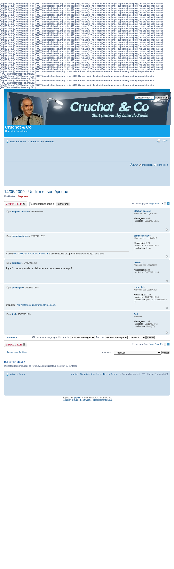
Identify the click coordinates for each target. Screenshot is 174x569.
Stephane (23, 196)
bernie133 (17, 263)
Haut (167, 229)
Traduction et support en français (77, 400)
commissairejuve (20, 236)
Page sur (155, 203)
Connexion (162, 165)
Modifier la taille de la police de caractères (165, 141)
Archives (49, 141)
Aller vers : (106, 352)
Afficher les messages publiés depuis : (63, 337)
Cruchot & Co (35, 141)
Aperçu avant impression (158, 141)
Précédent (12, 337)
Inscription (147, 165)
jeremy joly (17, 288)
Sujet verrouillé (15, 203)
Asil (14, 314)
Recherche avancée (158, 101)
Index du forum (18, 141)
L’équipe (74, 374)
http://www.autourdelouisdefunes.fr (30, 253)
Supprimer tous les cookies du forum (98, 374)
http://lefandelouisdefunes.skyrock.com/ (36, 305)
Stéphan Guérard (20, 212)
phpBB (77, 398)
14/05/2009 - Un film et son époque (36, 191)
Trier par (112, 337)
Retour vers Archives (17, 352)
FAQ (135, 165)
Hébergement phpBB (102, 400)
